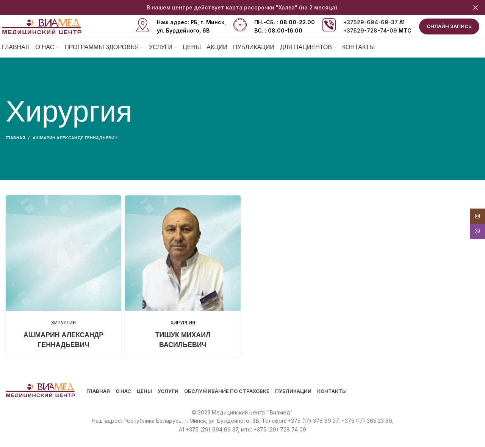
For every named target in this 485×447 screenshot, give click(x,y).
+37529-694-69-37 (370, 22)
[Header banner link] (231, 7)
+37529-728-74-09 (370, 30)
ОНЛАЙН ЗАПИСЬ (449, 26)
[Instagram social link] (477, 216)
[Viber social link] (477, 231)
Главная (15, 137)
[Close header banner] (475, 7)
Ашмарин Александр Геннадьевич (75, 137)
